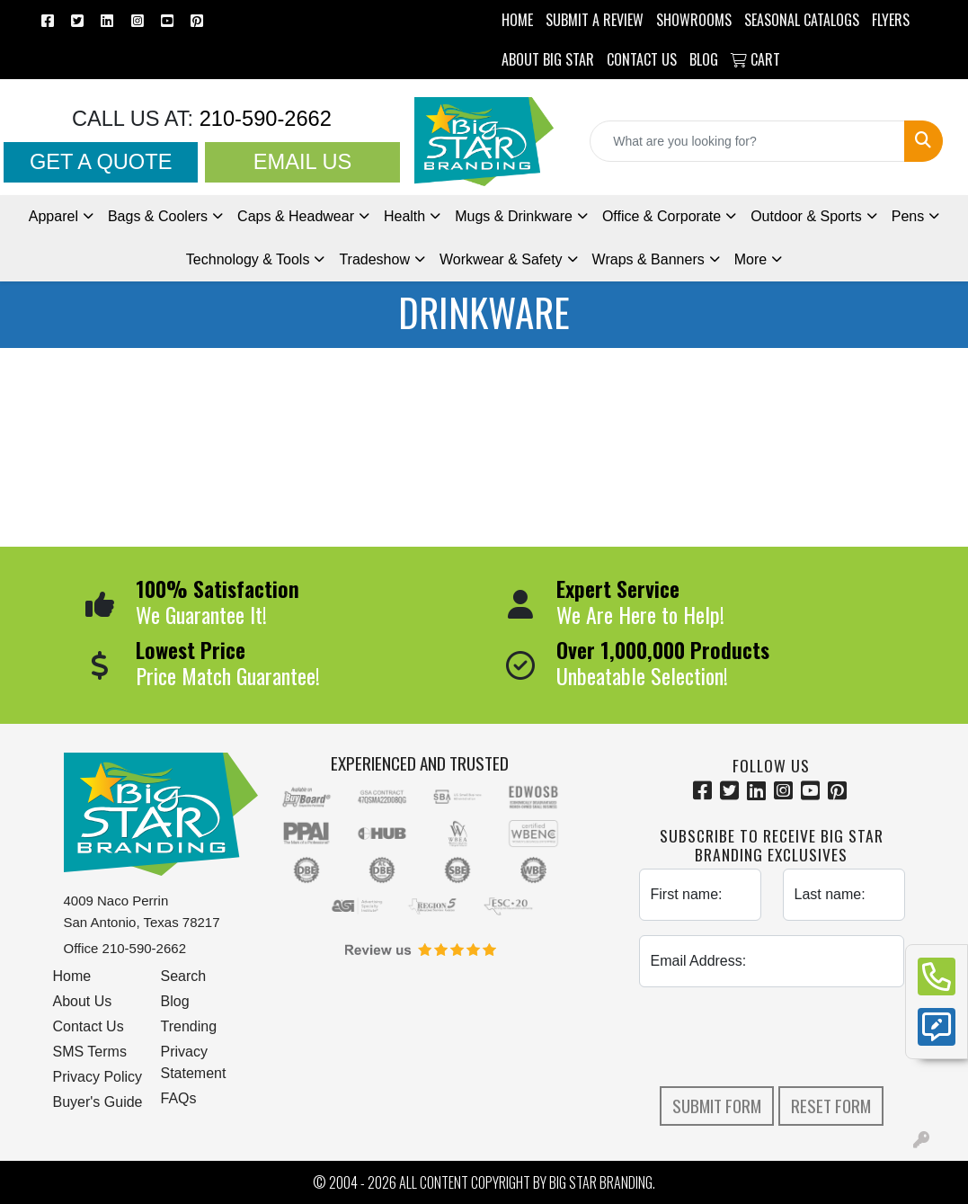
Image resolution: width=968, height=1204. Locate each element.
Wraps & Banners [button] (648, 259)
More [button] (750, 259)
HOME (517, 20)
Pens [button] (908, 216)
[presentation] (775, 1037)
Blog (175, 1001)
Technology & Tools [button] (248, 259)
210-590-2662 (262, 118)
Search (184, 976)
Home (72, 976)
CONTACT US (642, 59)
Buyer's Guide (98, 1102)
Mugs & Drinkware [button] (514, 216)
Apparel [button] (53, 216)
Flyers (891, 20)
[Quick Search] (747, 141)
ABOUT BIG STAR (548, 59)
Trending (189, 1026)
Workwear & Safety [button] (501, 259)
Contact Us (88, 1026)
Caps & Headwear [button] (295, 216)
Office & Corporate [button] (661, 216)
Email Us (302, 162)
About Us (82, 1001)
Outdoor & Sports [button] (806, 216)
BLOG (703, 59)
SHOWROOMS (694, 20)
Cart (755, 59)
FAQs (179, 1098)
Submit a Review (595, 20)
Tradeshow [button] (374, 259)
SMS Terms (90, 1051)
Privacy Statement (193, 1062)
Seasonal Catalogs (801, 20)
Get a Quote (101, 162)
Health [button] (404, 216)
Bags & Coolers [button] (158, 216)
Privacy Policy (98, 1076)
